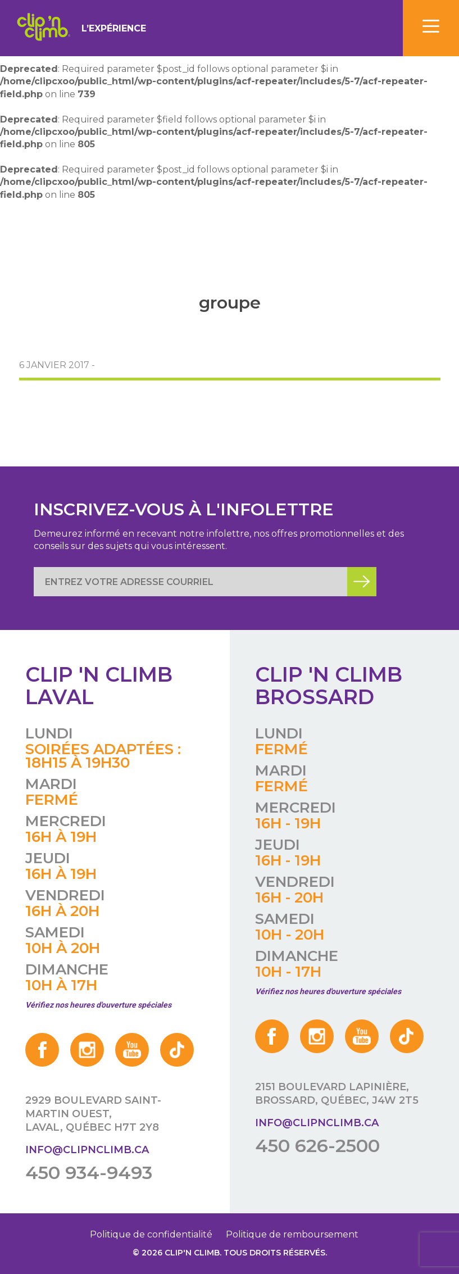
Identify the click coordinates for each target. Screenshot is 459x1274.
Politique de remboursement (292, 1234)
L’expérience (113, 28)
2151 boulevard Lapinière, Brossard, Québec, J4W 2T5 (337, 1094)
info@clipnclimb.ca (87, 1150)
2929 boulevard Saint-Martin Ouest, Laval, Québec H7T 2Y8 (93, 1114)
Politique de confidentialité (151, 1234)
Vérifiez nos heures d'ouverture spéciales (98, 1004)
